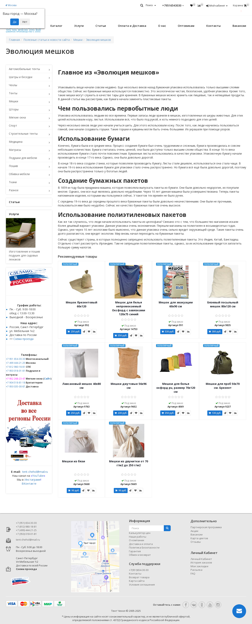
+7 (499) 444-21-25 (26, 530)
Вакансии (239, 26)
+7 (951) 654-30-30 (26, 523)
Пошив (13, 166)
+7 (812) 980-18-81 (26, 526)
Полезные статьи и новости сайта (46, 40)
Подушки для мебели (23, 158)
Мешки (13, 101)
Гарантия (135, 551)
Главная (14, 40)
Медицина (15, 142)
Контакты (213, 26)
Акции (194, 531)
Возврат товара (139, 577)
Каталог (56, 26)
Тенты (13, 93)
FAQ (193, 573)
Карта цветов (199, 538)
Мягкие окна (17, 117)
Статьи (100, 26)
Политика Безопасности (144, 547)
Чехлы (13, 85)
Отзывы (196, 542)
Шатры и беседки (20, 77)
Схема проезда (23, 339)
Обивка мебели (19, 174)
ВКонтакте (29, 483)
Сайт (47, 378)
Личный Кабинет (201, 559)
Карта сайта (137, 581)
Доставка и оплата (141, 544)
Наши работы (137, 536)
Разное (14, 190)
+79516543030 (173, 6)
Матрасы (15, 150)
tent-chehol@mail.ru (35, 472)
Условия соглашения (142, 584)
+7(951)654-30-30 (138, 570)
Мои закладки (199, 566)
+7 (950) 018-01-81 (26, 534)
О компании (136, 540)
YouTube (38, 476)
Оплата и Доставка (132, 26)
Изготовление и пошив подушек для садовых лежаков (24, 255)
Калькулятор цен (139, 533)
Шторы (14, 109)
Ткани (13, 182)
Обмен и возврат (140, 555)
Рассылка (196, 570)
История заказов (201, 562)
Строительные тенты (23, 133)
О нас (162, 26)
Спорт (13, 125)
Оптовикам (186, 26)
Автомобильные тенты (24, 69)
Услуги (79, 26)
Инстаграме (32, 479)
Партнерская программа (206, 527)
